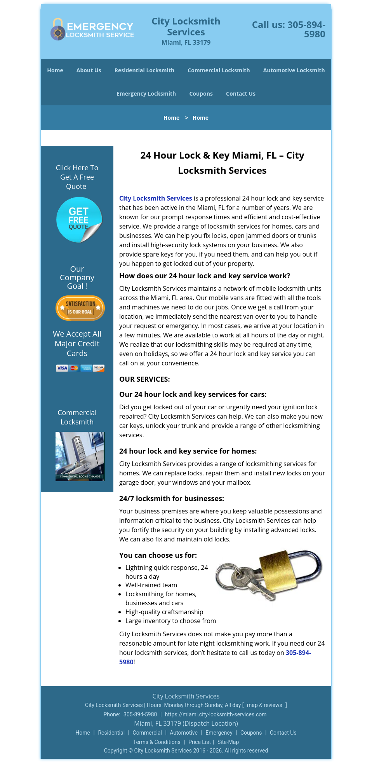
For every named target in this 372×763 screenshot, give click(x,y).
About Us (88, 70)
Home (55, 70)
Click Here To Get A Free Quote (77, 177)
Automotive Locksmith (294, 70)
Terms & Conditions (157, 742)
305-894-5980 (306, 29)
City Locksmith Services (155, 198)
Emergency (218, 733)
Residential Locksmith (145, 70)
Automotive (184, 733)
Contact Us (241, 93)
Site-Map (228, 742)
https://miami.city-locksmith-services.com (216, 714)
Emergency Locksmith (146, 93)
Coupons (200, 93)
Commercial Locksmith (219, 70)
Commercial (147, 733)
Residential (111, 733)
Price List (199, 742)
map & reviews (265, 705)
